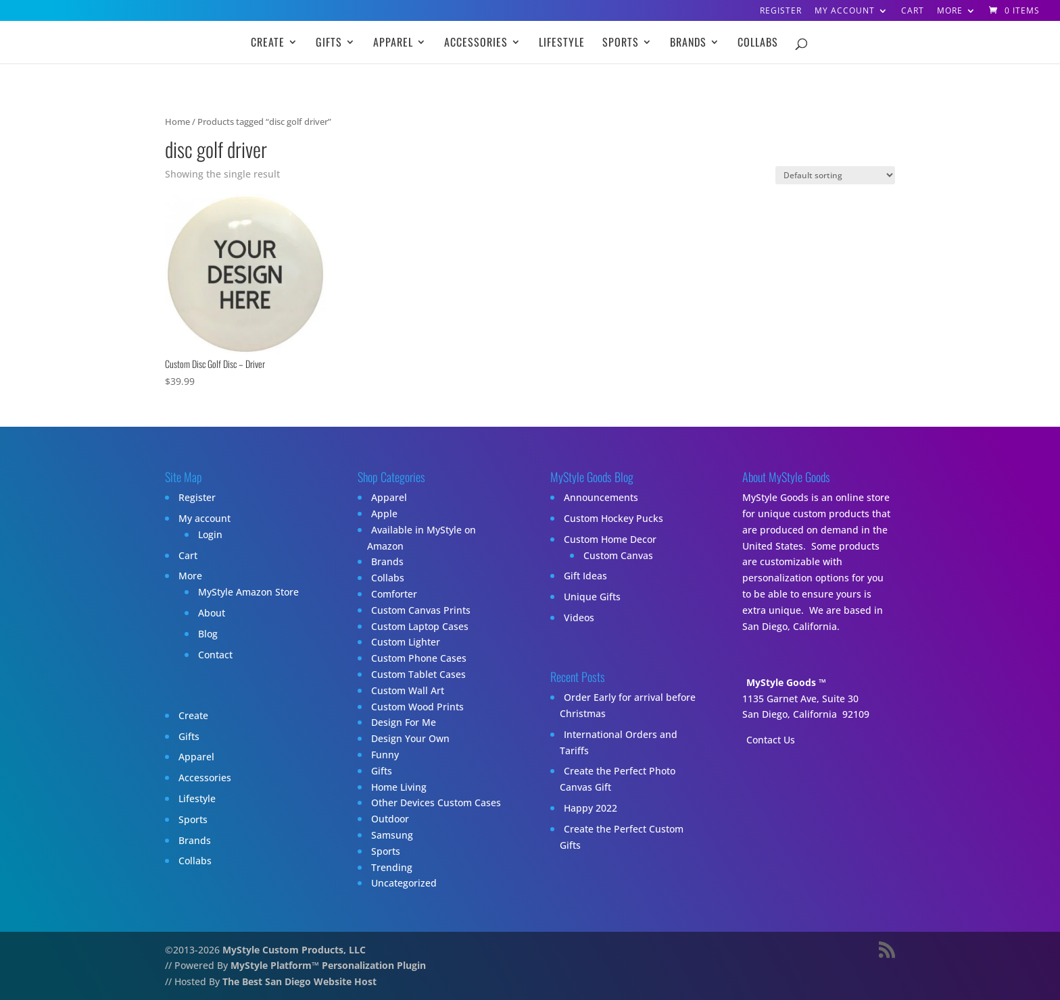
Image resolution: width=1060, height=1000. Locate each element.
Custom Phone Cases (418, 658)
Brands (688, 43)
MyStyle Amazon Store (248, 591)
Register (781, 11)
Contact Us (770, 739)
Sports (620, 43)
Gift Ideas (585, 575)
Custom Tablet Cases (418, 674)
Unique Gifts (592, 596)
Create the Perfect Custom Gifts (621, 836)
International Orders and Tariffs (618, 742)
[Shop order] (835, 175)
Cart (912, 11)
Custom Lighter (405, 641)
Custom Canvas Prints (421, 610)
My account (845, 11)
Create (268, 43)
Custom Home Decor (610, 539)
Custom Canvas (618, 555)
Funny (385, 754)
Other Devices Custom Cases (436, 802)
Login (210, 534)
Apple (384, 513)
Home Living (399, 787)
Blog (208, 633)
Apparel (393, 43)
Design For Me (403, 722)
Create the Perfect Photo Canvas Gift (617, 778)
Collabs (758, 43)
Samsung (392, 834)
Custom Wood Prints (417, 706)
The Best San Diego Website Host (299, 981)
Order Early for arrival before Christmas (628, 705)
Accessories (476, 43)
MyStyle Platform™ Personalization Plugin (328, 965)
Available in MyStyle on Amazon (421, 537)
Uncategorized (404, 882)
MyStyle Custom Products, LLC (294, 949)
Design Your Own (410, 738)
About (211, 612)
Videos (579, 617)
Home (177, 121)
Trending (391, 867)
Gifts (329, 43)
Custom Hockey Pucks (613, 518)
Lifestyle (562, 43)
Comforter (394, 593)
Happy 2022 (590, 807)
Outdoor (390, 818)
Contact (215, 654)
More (950, 11)
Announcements (601, 497)
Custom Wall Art (407, 690)
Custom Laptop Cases (419, 626)
